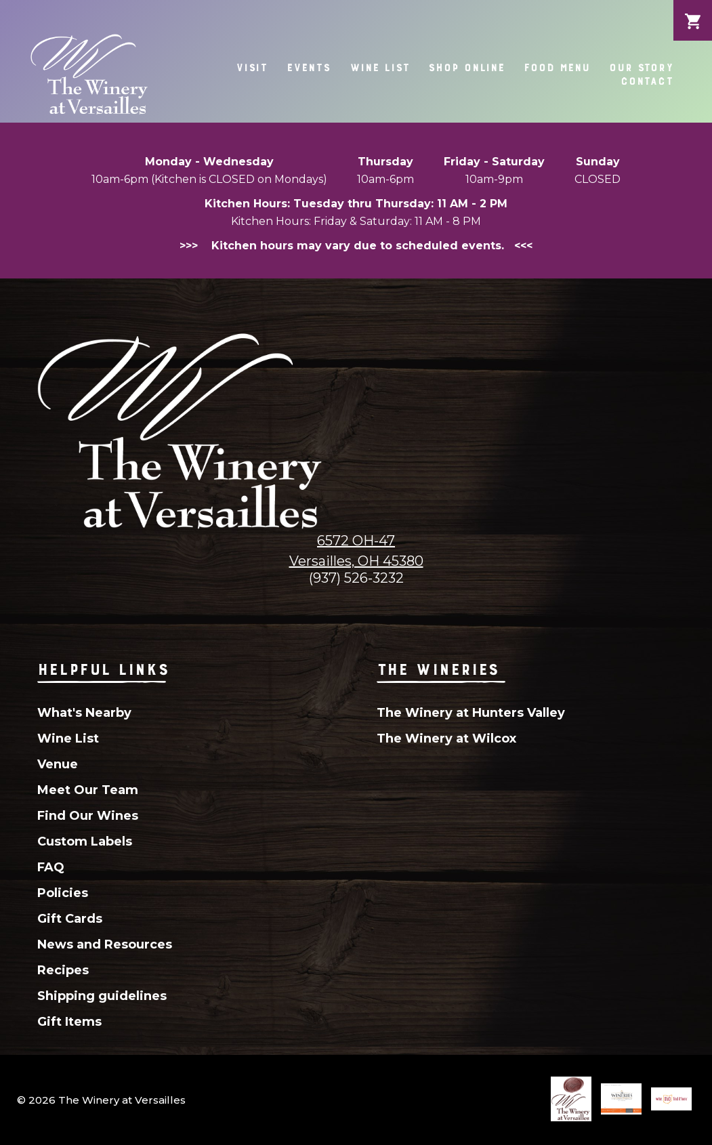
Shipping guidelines (102, 996)
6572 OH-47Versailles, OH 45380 (356, 551)
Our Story (641, 67)
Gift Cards (69, 919)
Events (308, 67)
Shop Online (466, 67)
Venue (57, 764)
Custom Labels (84, 841)
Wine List (380, 67)
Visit (252, 67)
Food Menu (557, 67)
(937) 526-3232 (356, 578)
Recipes (63, 970)
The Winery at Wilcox (446, 738)
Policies (62, 893)
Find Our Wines (87, 816)
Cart (692, 11)
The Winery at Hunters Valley (471, 713)
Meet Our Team (87, 790)
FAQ (50, 867)
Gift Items (69, 1022)
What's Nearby (84, 713)
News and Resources (104, 944)
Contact (647, 81)
